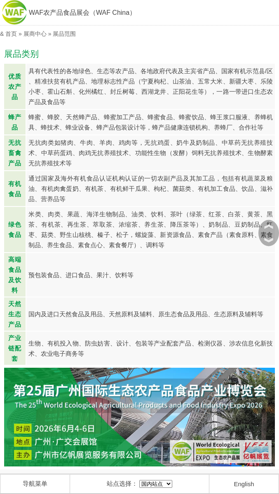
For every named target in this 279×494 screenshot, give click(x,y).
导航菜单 (35, 483)
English (244, 483)
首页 (11, 33)
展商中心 (35, 33)
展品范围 (64, 33)
